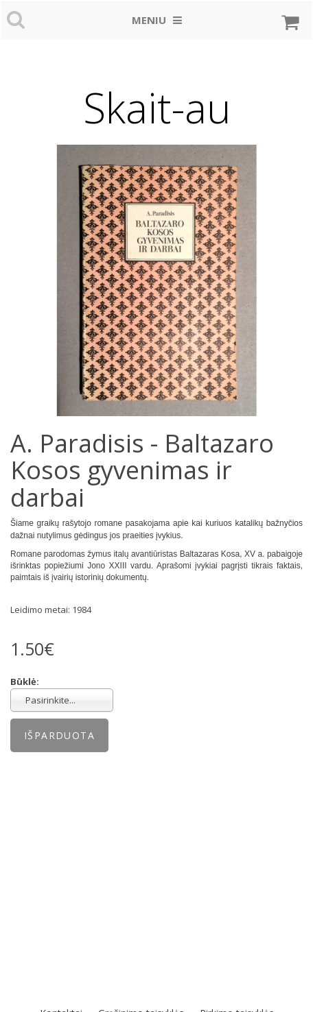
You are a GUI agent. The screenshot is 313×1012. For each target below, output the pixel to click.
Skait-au (157, 108)
